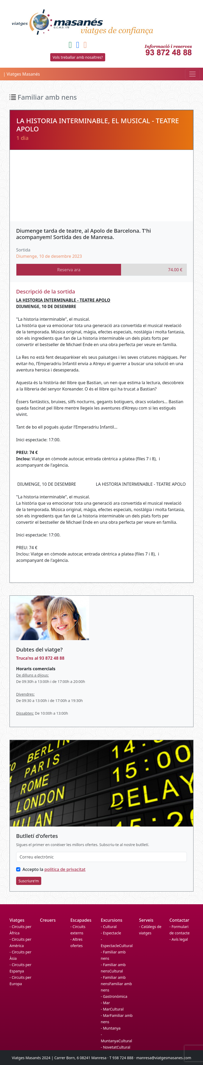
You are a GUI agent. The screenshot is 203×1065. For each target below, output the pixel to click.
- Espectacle (111, 932)
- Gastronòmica (114, 996)
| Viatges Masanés (21, 74)
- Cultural (109, 926)
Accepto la (53, 869)
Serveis (146, 920)
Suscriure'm (29, 880)
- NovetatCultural (115, 1047)
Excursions (111, 920)
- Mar (105, 1002)
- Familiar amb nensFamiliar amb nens (116, 984)
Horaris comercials (35, 669)
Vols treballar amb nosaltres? (78, 57)
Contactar (179, 920)
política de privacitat (64, 869)
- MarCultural (112, 1009)
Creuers (48, 920)
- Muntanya (111, 1028)
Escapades (80, 920)
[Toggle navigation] (192, 74)
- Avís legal (178, 939)
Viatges (17, 920)
